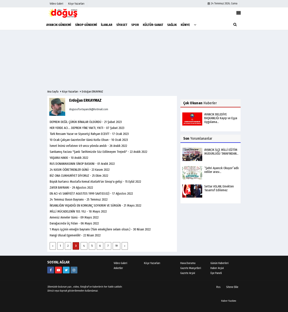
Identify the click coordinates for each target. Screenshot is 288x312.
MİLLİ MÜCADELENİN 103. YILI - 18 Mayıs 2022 (78, 211)
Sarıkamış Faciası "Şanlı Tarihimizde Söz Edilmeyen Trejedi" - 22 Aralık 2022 (98, 152)
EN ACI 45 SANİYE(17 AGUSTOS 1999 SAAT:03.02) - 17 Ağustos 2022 (91, 193)
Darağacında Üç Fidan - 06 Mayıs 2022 (74, 223)
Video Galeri (120, 263)
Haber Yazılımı (228, 300)
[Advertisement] (144, 60)
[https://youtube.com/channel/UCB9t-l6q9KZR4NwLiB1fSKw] (58, 270)
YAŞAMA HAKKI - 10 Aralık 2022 (69, 158)
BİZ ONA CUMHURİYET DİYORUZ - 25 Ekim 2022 (79, 175)
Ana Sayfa (52, 91)
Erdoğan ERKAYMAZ (92, 91)
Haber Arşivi (217, 268)
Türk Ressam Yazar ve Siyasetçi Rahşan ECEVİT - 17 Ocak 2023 (89, 134)
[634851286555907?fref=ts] (50, 270)
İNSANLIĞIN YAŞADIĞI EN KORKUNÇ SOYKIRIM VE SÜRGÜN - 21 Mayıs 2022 (95, 205)
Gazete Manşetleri (190, 268)
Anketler (118, 268)
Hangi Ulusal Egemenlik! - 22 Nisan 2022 (75, 235)
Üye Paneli (216, 273)
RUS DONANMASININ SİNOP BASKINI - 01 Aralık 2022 (82, 164)
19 (116, 246)
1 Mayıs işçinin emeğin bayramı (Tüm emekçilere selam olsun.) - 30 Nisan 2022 (100, 229)
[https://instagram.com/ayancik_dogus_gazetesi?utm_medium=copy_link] (74, 270)
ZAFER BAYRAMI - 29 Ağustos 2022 (71, 187)
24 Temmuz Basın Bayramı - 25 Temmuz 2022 (79, 199)
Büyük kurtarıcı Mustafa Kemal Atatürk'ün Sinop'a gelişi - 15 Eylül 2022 (95, 181)
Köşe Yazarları (70, 91)
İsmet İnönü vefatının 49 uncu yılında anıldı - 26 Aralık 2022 (88, 146)
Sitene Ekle (232, 287)
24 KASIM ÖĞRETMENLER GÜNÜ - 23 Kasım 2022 (79, 170)
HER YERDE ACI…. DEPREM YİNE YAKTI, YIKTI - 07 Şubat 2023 (87, 128)
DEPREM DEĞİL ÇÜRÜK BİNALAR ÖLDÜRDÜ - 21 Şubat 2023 (86, 122)
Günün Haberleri (219, 263)
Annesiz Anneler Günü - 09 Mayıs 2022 (74, 217)
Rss (218, 287)
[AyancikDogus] (66, 270)
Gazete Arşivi (187, 273)
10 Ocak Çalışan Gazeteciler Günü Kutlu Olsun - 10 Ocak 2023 (89, 140)
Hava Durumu (187, 263)
